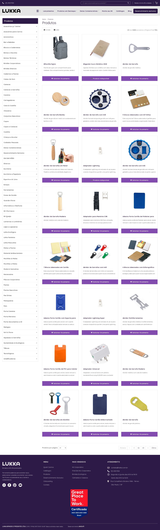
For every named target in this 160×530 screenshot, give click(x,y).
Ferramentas (20, 190)
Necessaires (20, 274)
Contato (46, 485)
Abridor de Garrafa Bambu (54, 115)
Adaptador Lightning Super (94, 318)
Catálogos (120, 11)
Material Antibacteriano (20, 253)
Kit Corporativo (77, 467)
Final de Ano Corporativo (81, 471)
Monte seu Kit (107, 11)
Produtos (50, 19)
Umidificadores (20, 359)
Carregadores (20, 100)
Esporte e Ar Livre (20, 179)
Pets (20, 306)
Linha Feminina (20, 237)
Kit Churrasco (20, 211)
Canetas (20, 95)
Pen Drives (20, 295)
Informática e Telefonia (20, 206)
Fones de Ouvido (20, 195)
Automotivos (20, 37)
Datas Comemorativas (89, 11)
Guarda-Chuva (20, 200)
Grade (47, 30)
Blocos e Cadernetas (20, 47)
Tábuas (20, 348)
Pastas (20, 285)
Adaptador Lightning (91, 166)
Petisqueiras (20, 301)
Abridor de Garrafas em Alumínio (56, 420)
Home (44, 19)
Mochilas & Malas (20, 258)
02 (138, 448)
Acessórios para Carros (20, 31)
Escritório (20, 169)
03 (143, 448)
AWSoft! (81, 526)
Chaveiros (20, 111)
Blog (130, 11)
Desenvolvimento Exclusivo (20, 153)
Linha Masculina (20, 242)
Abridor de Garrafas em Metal (55, 166)
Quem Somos (48, 467)
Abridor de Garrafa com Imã (94, 115)
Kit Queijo (20, 216)
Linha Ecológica (20, 232)
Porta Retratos (20, 316)
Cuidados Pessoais (20, 142)
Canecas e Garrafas (20, 90)
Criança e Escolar (20, 137)
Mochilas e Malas (20, 264)
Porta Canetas (20, 311)
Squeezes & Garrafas (20, 337)
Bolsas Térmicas (20, 58)
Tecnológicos (20, 353)
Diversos (20, 163)
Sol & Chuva (20, 332)
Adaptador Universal (91, 369)
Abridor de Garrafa (130, 64)
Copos (20, 121)
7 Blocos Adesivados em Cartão (56, 267)
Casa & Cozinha (20, 105)
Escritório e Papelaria (20, 174)
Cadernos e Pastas (20, 74)
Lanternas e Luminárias (20, 221)
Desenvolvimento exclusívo (145, 11)
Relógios (20, 327)
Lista (56, 30)
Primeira (123, 448)
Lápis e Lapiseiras (20, 227)
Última (154, 448)
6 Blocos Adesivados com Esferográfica (138, 267)
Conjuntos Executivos (20, 116)
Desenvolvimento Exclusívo (53, 478)
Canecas (20, 84)
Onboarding (47, 481)
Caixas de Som (20, 79)
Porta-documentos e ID (20, 322)
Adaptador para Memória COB (95, 216)
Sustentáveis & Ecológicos (20, 343)
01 (134, 448)
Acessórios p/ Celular (20, 26)
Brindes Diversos (20, 68)
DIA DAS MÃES (20, 158)
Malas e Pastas (20, 248)
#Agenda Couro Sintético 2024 (95, 64)
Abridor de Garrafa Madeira (55, 216)
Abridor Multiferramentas (133, 318)
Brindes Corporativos (20, 63)
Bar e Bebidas (20, 42)
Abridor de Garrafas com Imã (95, 267)
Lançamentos (48, 11)
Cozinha (20, 132)
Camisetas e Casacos (80, 478)
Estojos (20, 184)
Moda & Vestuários (20, 269)
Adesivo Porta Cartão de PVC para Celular (60, 369)
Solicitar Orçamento (60, 78)
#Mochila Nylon (50, 64)
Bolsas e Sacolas (20, 53)
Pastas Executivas (20, 290)
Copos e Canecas (20, 126)
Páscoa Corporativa (20, 279)
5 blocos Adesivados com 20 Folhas (137, 115)
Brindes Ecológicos (79, 474)
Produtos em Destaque (66, 11)
